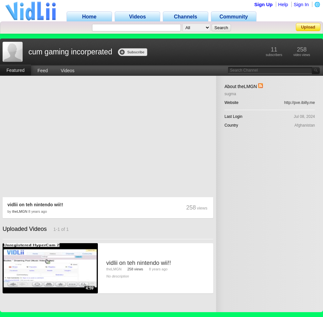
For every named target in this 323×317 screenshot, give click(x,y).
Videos (68, 70)
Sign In (301, 4)
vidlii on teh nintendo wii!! (35, 204)
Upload (308, 27)
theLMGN (19, 211)
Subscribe (132, 52)
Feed (42, 70)
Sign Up (263, 4)
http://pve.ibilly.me (299, 102)
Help (283, 4)
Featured (15, 70)
